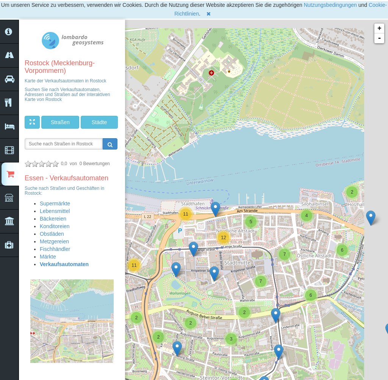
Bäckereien (53, 219)
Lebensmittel (55, 211)
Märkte (48, 257)
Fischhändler (55, 249)
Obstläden (52, 234)
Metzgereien (54, 241)
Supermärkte (55, 203)
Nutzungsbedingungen (330, 5)
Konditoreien (55, 226)
